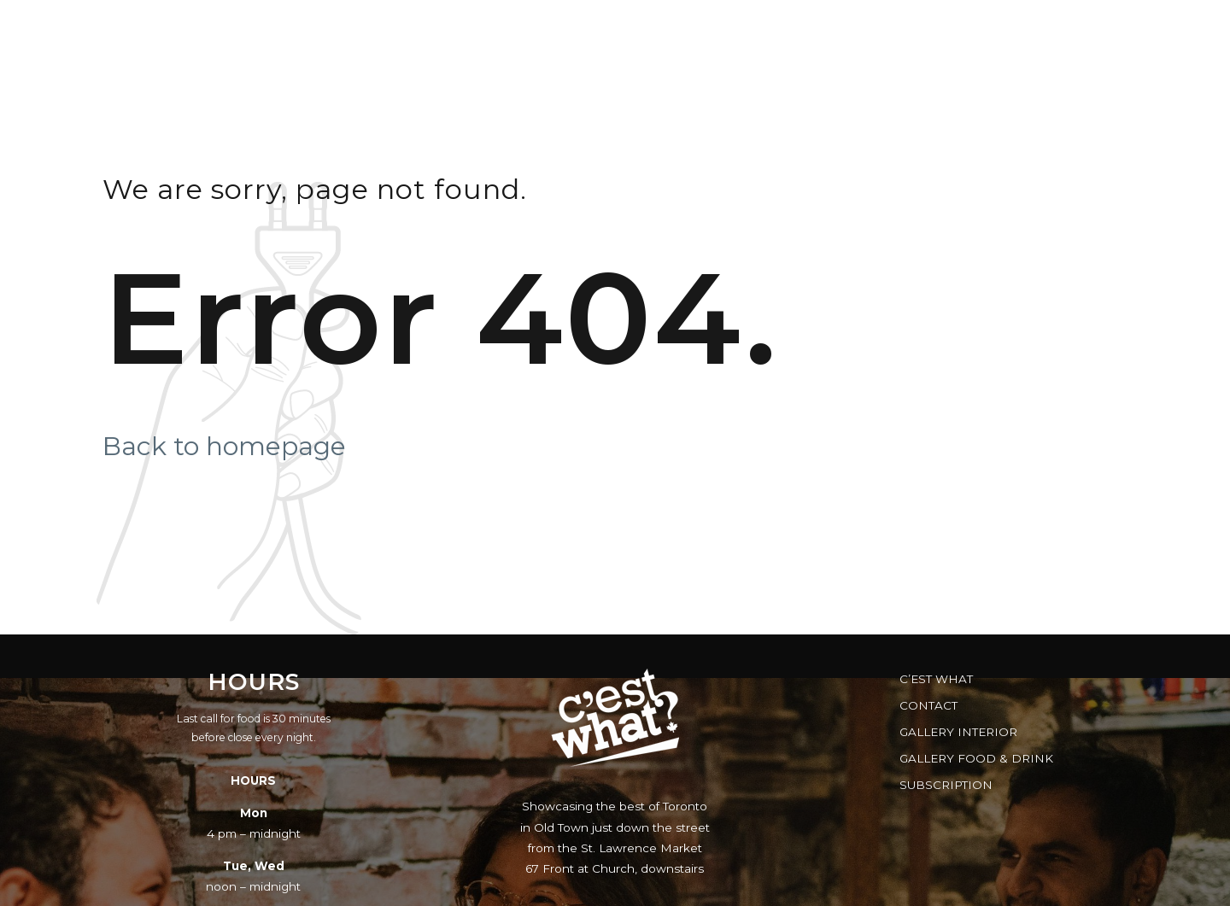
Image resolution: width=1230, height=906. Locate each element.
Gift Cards (841, 30)
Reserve (728, 30)
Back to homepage (224, 446)
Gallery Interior (958, 732)
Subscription (946, 785)
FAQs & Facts (971, 30)
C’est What (936, 679)
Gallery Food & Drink (976, 758)
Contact (928, 705)
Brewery (1096, 30)
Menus (541, 30)
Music (632, 30)
